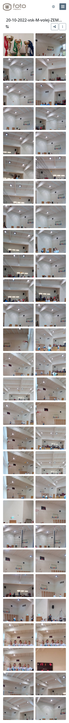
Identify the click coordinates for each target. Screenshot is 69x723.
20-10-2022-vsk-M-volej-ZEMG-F (34, 20)
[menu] (62, 6)
